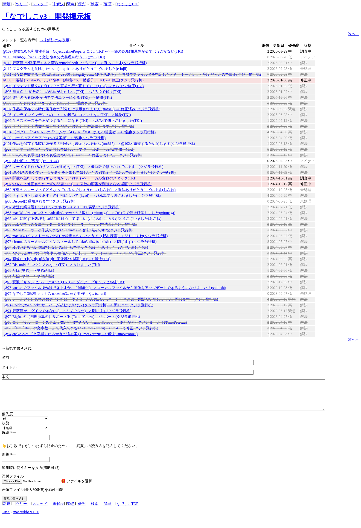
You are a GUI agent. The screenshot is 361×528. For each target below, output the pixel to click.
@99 (8, 161)
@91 (8, 172)
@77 (8, 293)
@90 (8, 195)
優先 (81, 4)
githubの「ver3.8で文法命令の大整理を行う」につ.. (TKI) (58, 57)
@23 (8, 149)
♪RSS (6, 512)
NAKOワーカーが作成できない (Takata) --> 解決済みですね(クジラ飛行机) (73, 230)
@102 (7, 109)
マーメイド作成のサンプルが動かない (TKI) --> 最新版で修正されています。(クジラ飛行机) (87, 167)
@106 (7, 103)
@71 (8, 311)
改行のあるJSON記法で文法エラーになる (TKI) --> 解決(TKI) (62, 97)
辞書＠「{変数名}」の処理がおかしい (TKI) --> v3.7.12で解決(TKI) (67, 92)
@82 (8, 265)
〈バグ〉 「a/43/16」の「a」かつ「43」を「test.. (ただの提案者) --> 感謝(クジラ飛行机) (84, 132)
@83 (8, 253)
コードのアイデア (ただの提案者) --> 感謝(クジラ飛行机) (59, 138)
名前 (5, 357)
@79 (8, 230)
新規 (6, 4)
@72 (8, 299)
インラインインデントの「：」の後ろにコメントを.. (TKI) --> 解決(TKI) (71, 115)
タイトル (9, 367)
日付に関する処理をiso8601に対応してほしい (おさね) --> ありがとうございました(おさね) (87, 219)
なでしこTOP (127, 4)
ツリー (21, 4)
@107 (7, 97)
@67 (8, 334)
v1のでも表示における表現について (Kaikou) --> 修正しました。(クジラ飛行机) (77, 155)
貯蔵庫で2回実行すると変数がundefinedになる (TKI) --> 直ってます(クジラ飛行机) (79, 63)
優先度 (7, 414)
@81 (8, 276)
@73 (8, 242)
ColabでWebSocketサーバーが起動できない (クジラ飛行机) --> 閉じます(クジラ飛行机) (82, 305)
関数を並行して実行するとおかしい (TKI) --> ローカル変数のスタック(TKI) (74, 178)
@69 (8, 328)
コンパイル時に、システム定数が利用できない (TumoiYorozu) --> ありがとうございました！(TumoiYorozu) (99, 322)
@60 (8, 236)
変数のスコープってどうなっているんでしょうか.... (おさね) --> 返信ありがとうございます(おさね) (94, 190)
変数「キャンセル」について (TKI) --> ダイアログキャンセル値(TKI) (68, 282)
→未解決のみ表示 (54, 40)
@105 (7, 115)
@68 (8, 322)
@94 (8, 178)
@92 (8, 184)
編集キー (9, 454)
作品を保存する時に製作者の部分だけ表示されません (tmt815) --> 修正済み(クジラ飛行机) (86, 109)
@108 (7, 80)
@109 (7, 51)
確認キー (9, 432)
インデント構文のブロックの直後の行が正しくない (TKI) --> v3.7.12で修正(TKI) (78, 86)
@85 (8, 219)
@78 (8, 288)
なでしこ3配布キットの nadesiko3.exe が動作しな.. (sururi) (59, 293)
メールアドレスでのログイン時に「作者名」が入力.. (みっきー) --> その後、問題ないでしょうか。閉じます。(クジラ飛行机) (115, 299)
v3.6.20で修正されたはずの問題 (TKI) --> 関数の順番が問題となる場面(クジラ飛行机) (82, 184)
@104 (7, 132)
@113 (7, 57)
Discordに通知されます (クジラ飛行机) (43, 201)
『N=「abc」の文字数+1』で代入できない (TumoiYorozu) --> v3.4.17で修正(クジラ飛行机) (85, 328)
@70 (8, 317)
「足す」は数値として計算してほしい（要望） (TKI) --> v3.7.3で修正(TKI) (73, 149)
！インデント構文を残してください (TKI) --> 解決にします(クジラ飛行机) (73, 126)
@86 (8, 213)
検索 (94, 4)
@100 (7, 155)
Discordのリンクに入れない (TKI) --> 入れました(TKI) (56, 265)
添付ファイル (13, 476)
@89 (8, 190)
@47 (8, 259)
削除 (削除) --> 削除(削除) (33, 270)
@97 (8, 120)
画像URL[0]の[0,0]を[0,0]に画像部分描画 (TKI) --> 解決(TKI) (61, 259)
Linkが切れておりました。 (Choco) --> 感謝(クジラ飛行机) (60, 103)
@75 (8, 224)
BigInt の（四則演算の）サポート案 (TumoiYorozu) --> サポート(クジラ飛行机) (76, 317)
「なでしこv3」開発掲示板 (46, 16)
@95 (8, 126)
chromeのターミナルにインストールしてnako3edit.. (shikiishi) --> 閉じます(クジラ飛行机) (84, 242)
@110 (7, 63)
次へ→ (353, 34)
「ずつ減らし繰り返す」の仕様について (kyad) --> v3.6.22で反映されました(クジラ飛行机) (86, 195)
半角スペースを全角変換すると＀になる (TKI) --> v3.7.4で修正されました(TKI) (77, 120)
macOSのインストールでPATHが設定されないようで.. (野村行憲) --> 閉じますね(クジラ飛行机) (90, 236)
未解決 (58, 4)
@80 (8, 270)
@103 (7, 138)
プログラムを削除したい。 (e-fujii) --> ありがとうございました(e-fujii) (69, 69)
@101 (7, 144)
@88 (8, 201)
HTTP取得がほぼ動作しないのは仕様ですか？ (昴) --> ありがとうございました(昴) (80, 247)
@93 (8, 167)
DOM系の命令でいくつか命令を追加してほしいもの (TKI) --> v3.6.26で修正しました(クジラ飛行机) (94, 172)
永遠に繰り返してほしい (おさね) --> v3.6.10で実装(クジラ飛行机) (66, 207)
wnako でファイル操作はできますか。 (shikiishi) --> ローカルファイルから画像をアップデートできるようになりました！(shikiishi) (119, 288)
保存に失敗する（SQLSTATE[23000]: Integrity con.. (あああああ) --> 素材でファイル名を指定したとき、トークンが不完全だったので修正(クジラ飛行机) (136, 74)
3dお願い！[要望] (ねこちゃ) (35, 161)
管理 (107, 4)
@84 (8, 247)
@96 (8, 92)
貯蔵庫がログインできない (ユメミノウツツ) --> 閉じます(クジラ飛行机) (71, 311)
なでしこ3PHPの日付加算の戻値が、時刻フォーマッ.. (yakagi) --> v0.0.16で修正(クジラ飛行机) (89, 253)
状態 (5, 423)
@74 (8, 305)
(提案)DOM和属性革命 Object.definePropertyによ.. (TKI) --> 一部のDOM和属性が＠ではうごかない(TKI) (97, 51)
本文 (5, 377)
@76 (8, 282)
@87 (8, 207)
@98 (8, 86)
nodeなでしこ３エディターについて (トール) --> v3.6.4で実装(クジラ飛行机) (74, 224)
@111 (7, 74)
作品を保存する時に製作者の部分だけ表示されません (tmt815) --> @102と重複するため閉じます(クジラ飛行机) (103, 144)
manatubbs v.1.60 (26, 512)
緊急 (71, 4)
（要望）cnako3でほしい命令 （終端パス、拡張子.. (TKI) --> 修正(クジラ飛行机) (78, 80)
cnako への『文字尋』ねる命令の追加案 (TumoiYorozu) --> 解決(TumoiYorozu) (75, 334)
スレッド (39, 4)
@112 (7, 69)
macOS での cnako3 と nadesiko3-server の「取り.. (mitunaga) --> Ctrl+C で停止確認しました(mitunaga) (93, 213)
